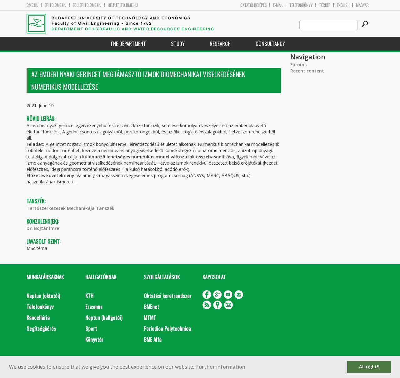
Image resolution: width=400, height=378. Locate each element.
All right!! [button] (369, 367)
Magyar (362, 5)
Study (178, 43)
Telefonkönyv (301, 5)
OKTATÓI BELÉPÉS (253, 5)
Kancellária (38, 317)
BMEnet (151, 307)
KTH (89, 296)
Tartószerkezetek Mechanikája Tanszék (70, 208)
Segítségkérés (41, 328)
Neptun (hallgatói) (103, 317)
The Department (128, 43)
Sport (91, 328)
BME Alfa (153, 339)
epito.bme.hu (56, 5)
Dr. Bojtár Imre (43, 228)
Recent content (307, 71)
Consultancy (270, 43)
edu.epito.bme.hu (87, 5)
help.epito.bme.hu (123, 5)
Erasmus (93, 307)
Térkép (325, 5)
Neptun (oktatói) (43, 296)
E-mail (278, 5)
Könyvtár (94, 339)
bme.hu (32, 5)
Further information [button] (220, 366)
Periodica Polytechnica (167, 328)
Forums (298, 64)
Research (220, 43)
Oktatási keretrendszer (168, 296)
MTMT (150, 317)
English (343, 5)
